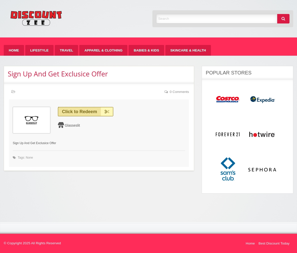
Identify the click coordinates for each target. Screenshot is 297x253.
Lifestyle (39, 50)
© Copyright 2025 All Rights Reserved (32, 243)
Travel (66, 50)
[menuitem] (14, 50)
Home (14, 50)
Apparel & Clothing (103, 50)
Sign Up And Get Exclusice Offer (58, 73)
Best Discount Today (273, 243)
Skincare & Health (188, 50)
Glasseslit (72, 125)
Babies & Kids (146, 50)
